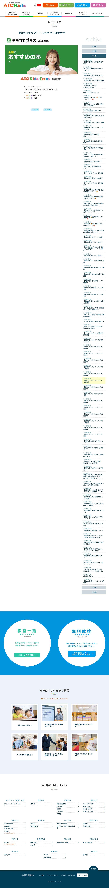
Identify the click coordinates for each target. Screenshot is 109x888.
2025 (94, 51)
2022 (94, 592)
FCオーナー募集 (82, 875)
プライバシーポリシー (53, 875)
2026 (94, 46)
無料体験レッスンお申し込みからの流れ (81, 654)
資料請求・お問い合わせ (68, 875)
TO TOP (93, 869)
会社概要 (41, 875)
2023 (94, 587)
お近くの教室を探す (26, 655)
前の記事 (35, 110)
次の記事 (47, 110)
